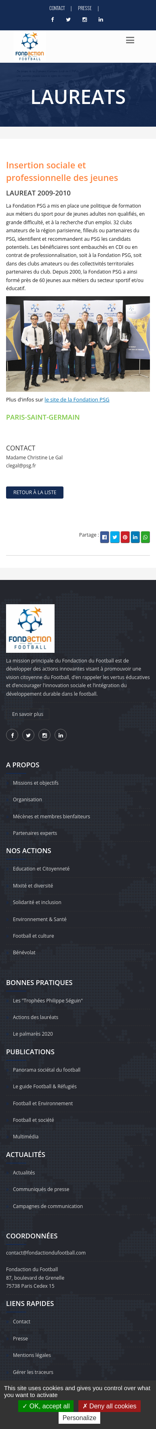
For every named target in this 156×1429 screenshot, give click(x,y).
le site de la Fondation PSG (76, 399)
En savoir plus (27, 714)
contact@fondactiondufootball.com (46, 1252)
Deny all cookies (109, 1406)
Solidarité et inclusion (37, 902)
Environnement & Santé (40, 919)
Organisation (27, 799)
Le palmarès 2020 (33, 1033)
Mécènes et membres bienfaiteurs (51, 816)
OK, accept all (46, 1406)
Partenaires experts (35, 833)
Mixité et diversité (33, 885)
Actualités (24, 1172)
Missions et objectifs (36, 782)
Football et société (33, 1120)
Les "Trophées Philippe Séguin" (48, 1000)
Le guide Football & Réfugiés (45, 1086)
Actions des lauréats (35, 1017)
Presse (85, 7)
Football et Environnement (43, 1103)
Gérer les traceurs (33, 1372)
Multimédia (25, 1136)
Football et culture (33, 935)
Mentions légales (32, 1355)
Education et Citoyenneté (41, 868)
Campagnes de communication (48, 1206)
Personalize (80, 1417)
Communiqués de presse (41, 1189)
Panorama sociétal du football (46, 1069)
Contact (57, 7)
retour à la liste (34, 492)
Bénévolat (24, 952)
